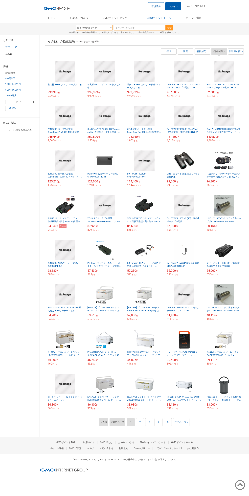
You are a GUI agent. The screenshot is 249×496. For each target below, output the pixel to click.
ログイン (173, 6)
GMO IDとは (106, 442)
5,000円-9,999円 (13, 90)
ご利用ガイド (88, 442)
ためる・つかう (79, 18)
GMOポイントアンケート (118, 18)
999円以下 (10, 78)
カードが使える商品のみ (18, 130)
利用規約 (123, 448)
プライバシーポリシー (168, 448)
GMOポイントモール (159, 18)
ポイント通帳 (194, 18)
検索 (169, 27)
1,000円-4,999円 (13, 84)
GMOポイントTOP (65, 442)
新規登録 (156, 6)
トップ (51, 18)
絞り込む (13, 108)
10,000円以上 (11, 95)
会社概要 (193, 448)
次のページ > (181, 422)
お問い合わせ (106, 448)
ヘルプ (189, 6)
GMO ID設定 (200, 6)
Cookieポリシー (142, 448)
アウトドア (11, 47)
